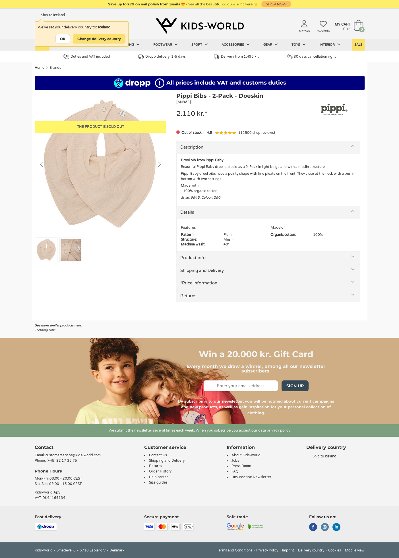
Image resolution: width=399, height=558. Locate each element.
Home (39, 68)
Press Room (241, 466)
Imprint (288, 550)
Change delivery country (99, 39)
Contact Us (158, 455)
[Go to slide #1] (46, 250)
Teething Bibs (45, 330)
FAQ (235, 471)
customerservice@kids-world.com (73, 455)
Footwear (165, 45)
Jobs (235, 461)
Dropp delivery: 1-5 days (162, 57)
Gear (270, 45)
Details (187, 212)
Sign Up (295, 385)
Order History (160, 471)
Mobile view (355, 550)
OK (62, 39)
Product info (193, 257)
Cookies (334, 550)
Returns (188, 295)
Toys (299, 45)
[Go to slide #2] (70, 250)
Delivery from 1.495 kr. (236, 57)
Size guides (158, 482)
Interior (329, 45)
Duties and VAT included (86, 56)
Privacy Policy (267, 550)
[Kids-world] (200, 26)
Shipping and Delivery (202, 270)
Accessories (236, 45)
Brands (55, 68)
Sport (199, 45)
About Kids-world (246, 455)
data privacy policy (274, 430)
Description (191, 147)
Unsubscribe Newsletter (251, 477)
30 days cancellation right (311, 56)
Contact (44, 447)
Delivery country (311, 550)
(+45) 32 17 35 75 (62, 461)
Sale (358, 45)
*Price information (198, 283)
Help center (158, 477)
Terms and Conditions (234, 550)
